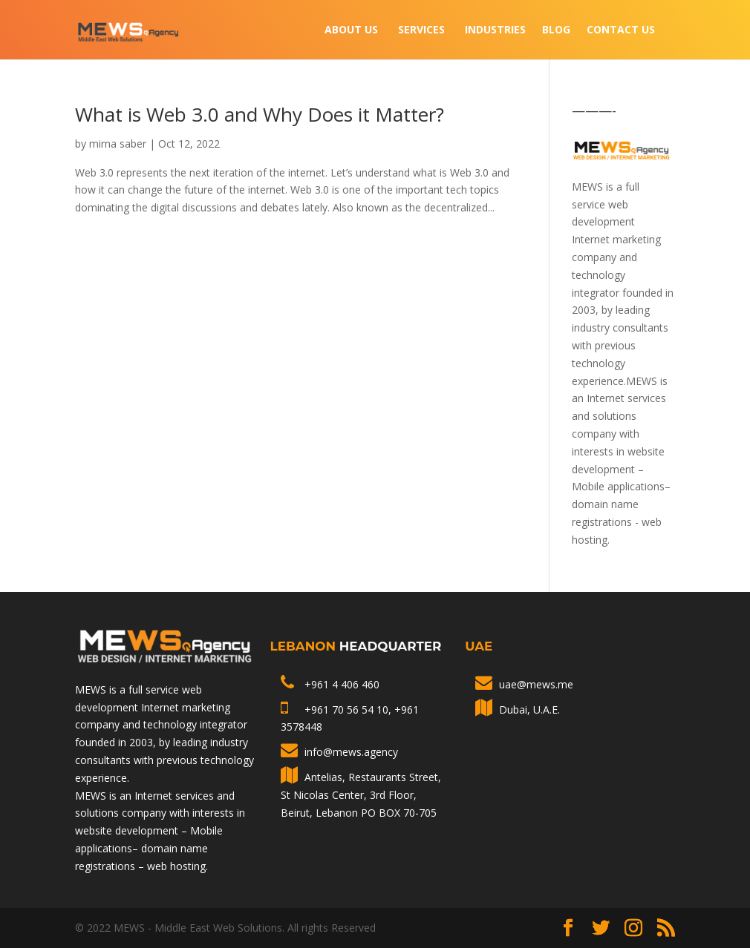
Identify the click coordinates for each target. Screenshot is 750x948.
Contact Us (621, 30)
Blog (556, 30)
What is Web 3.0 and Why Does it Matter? (259, 114)
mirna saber (117, 143)
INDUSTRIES (495, 30)
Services (421, 30)
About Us (351, 30)
